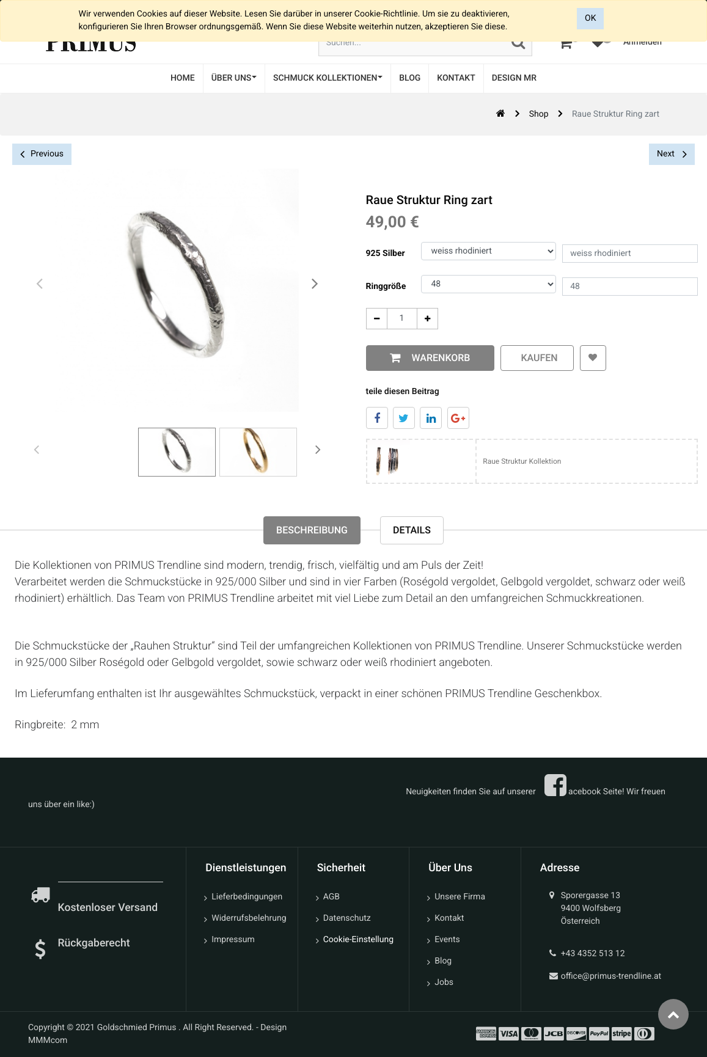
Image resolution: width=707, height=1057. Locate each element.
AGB (331, 897)
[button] (591, 358)
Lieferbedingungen (246, 897)
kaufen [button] (534, 358)
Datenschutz (347, 918)
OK (590, 18)
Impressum (232, 940)
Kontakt (449, 918)
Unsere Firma (459, 897)
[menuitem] (183, 78)
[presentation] (39, 284)
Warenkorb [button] (437, 358)
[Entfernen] (374, 318)
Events (447, 940)
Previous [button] (42, 154)
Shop (539, 114)
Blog (443, 961)
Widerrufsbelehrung (248, 918)
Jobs (443, 982)
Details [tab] (412, 530)
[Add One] (425, 318)
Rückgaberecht (94, 943)
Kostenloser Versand (109, 908)
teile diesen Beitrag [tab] (400, 392)
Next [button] (672, 154)
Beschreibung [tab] (312, 530)
